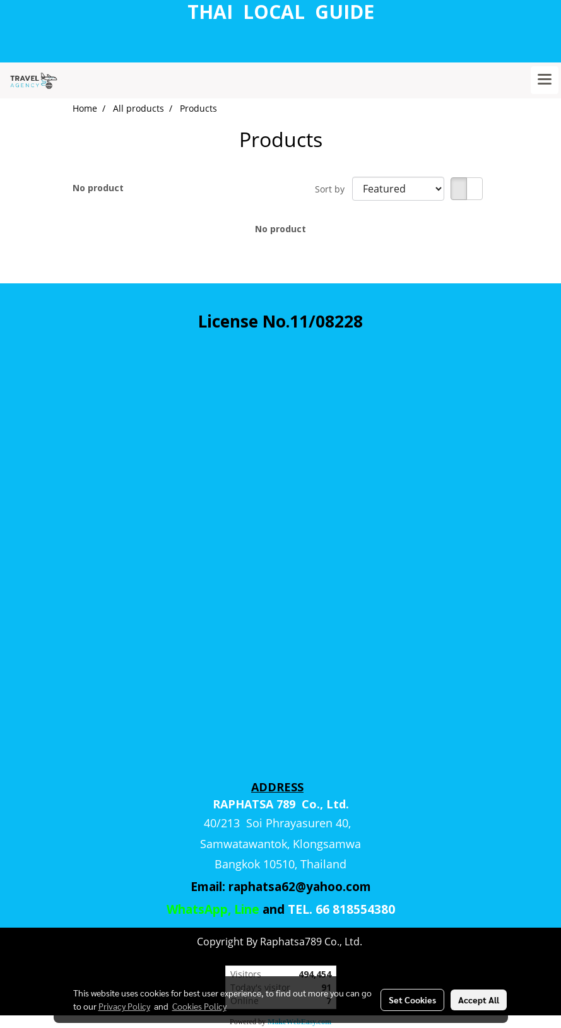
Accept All (478, 999)
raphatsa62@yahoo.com (299, 886)
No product (98, 188)
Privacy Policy (124, 1006)
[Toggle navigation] (544, 80)
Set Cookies (412, 999)
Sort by (333, 189)
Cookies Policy (199, 1006)
